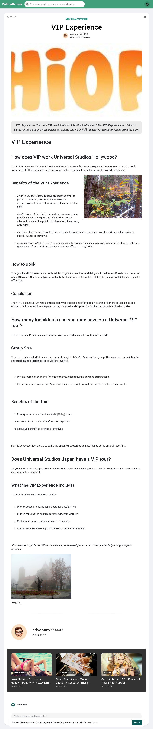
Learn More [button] (92, 722)
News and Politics (66, 672)
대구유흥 (60, 414)
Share (11, 16)
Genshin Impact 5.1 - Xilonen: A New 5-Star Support (120, 681)
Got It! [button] (137, 722)
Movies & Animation (77, 18)
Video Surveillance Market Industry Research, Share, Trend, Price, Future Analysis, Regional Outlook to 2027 (74, 684)
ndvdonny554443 (78, 34)
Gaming (107, 672)
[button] (54, 4)
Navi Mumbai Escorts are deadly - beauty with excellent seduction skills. (30, 683)
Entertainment (20, 672)
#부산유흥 (16, 603)
